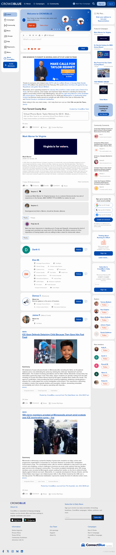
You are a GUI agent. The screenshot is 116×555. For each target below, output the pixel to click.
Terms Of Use (16, 535)
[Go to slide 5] (59, 29)
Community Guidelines (19, 537)
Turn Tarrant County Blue (34, 109)
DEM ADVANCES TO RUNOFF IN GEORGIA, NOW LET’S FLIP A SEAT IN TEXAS (50, 57)
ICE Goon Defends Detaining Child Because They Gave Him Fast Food (53, 336)
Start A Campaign (93, 533)
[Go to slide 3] (55, 29)
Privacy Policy (16, 533)
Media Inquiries (17, 530)
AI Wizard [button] (49, 35)
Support (52, 533)
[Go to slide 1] (51, 29)
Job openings (54, 530)
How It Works (92, 530)
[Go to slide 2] (53, 29)
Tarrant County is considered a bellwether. (40, 99)
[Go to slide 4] (57, 29)
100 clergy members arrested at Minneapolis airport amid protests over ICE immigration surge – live (54, 416)
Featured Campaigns (101, 29)
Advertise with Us (18, 540)
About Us (53, 535)
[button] (23, 35)
